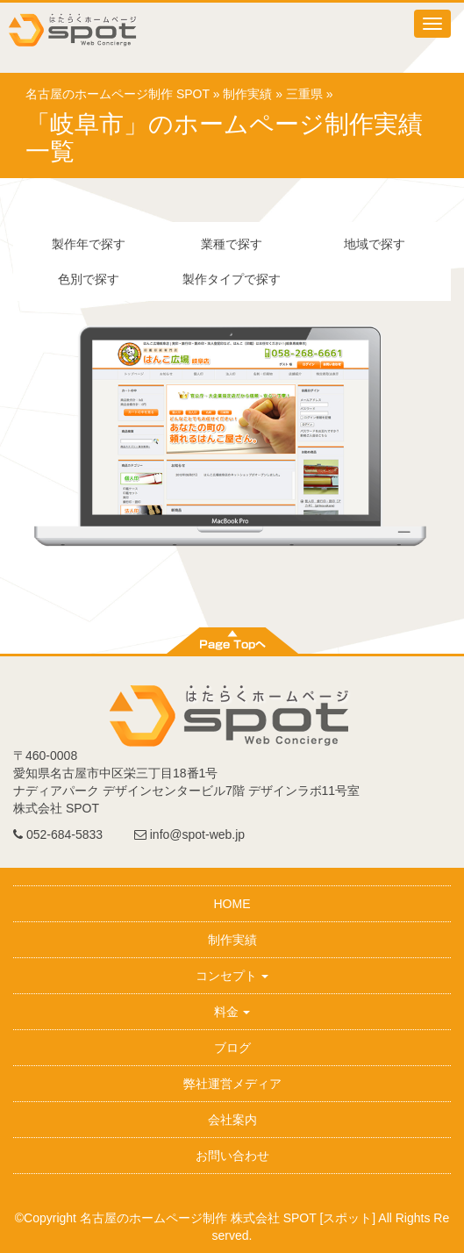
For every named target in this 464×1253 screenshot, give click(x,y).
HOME (232, 904)
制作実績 (247, 94)
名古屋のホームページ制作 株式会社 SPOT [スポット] (227, 1218)
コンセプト (232, 976)
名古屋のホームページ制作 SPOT (117, 94)
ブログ (232, 1048)
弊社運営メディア (232, 1084)
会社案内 (232, 1120)
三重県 (304, 94)
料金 (232, 1012)
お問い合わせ (232, 1156)
